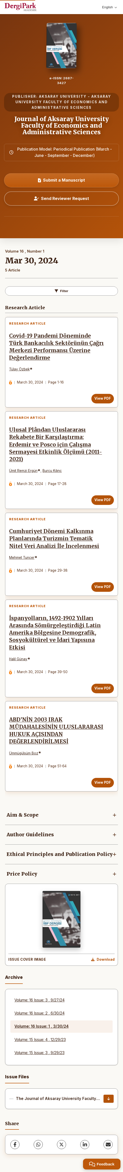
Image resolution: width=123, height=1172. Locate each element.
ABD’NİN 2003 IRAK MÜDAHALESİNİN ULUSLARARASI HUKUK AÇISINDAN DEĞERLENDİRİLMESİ (56, 730)
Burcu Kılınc (52, 471)
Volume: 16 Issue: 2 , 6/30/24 (39, 1013)
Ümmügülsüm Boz (23, 753)
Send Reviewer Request (61, 198)
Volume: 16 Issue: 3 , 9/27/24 (39, 1000)
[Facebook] (14, 1144)
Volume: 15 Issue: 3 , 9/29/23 (39, 1052)
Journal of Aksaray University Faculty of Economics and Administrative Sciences (61, 125)
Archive (14, 977)
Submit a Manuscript (61, 180)
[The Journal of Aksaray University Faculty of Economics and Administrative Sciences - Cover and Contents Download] (109, 1099)
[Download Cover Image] (103, 959)
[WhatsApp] (38, 1144)
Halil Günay (18, 659)
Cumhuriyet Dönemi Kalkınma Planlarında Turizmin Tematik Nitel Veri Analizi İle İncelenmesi (54, 538)
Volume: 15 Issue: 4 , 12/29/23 (40, 1039)
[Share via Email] (108, 1144)
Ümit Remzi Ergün (23, 471)
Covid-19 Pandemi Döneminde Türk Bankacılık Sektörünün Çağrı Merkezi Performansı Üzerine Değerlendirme (56, 347)
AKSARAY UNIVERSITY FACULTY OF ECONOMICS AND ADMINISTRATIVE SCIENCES (63, 102)
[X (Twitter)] (61, 1144)
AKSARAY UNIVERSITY (63, 96)
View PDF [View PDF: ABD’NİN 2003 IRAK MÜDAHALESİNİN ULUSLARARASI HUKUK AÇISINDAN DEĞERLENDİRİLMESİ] (102, 782)
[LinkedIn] (84, 1144)
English (109, 7)
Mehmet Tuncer (21, 558)
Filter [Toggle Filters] (61, 291)
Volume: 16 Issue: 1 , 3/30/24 (41, 1026)
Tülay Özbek (19, 369)
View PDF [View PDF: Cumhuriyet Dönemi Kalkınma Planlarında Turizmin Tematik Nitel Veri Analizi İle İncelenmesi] (102, 587)
